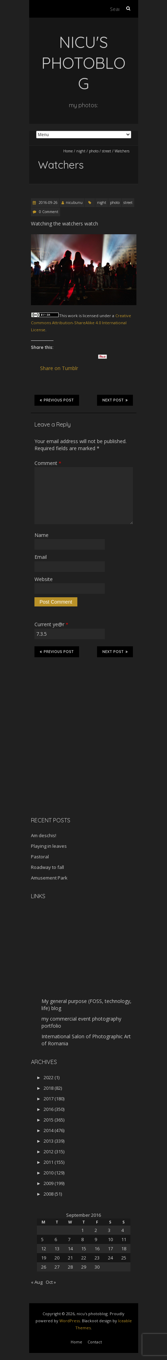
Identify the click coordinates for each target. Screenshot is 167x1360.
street (106, 151)
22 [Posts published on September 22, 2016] (83, 1258)
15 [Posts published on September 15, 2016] (83, 1248)
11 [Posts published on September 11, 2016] (123, 1239)
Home (68, 151)
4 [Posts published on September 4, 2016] (122, 1230)
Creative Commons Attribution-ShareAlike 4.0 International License (81, 323)
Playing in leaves (49, 846)
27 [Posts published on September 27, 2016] (56, 1267)
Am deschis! (43, 835)
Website (43, 579)
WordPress (69, 1320)
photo (93, 151)
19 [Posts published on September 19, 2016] (43, 1258)
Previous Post (57, 400)
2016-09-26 (48, 202)
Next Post (115, 400)
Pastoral (40, 856)
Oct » (51, 1282)
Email (40, 557)
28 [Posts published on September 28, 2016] (70, 1267)
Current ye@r (51, 624)
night (80, 151)
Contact (95, 1341)
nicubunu (74, 202)
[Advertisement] (75, 761)
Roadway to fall (47, 867)
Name (41, 535)
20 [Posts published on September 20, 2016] (56, 1258)
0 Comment (48, 211)
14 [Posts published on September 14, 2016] (70, 1248)
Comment (47, 463)
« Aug (37, 1282)
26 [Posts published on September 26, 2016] (43, 1267)
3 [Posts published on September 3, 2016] (109, 1230)
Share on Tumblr (62, 368)
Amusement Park (49, 878)
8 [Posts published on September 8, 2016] (82, 1239)
